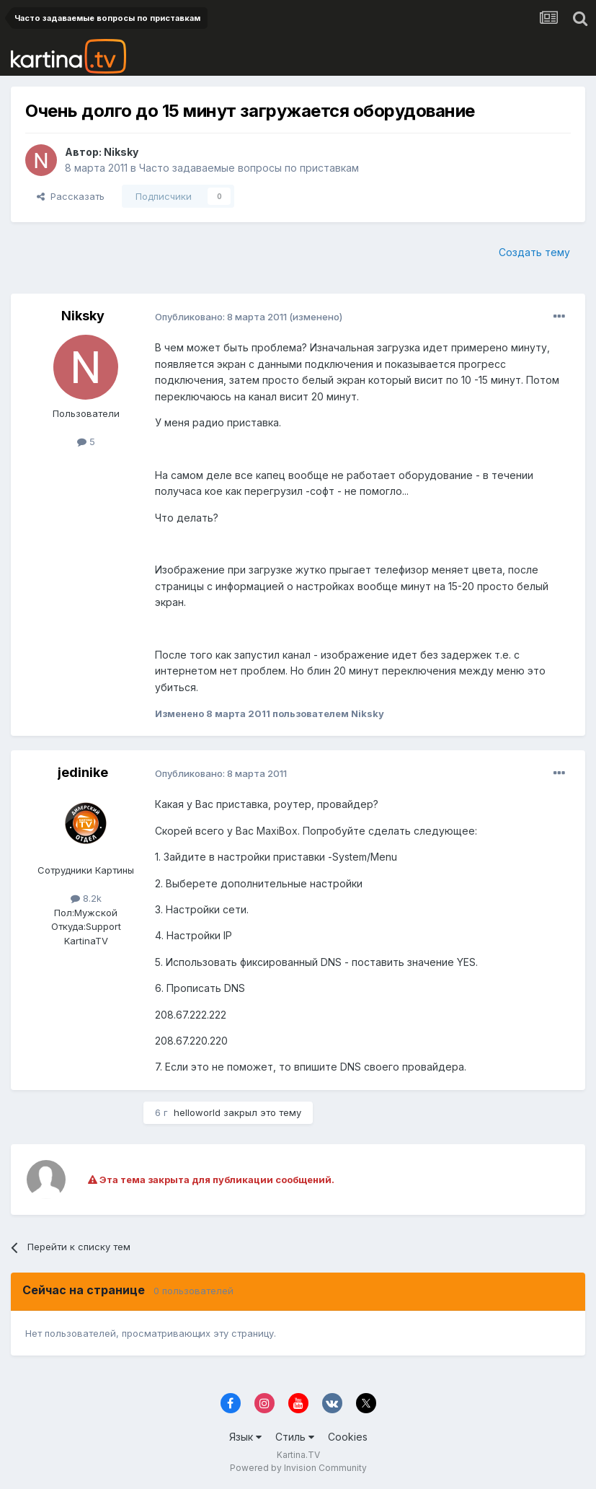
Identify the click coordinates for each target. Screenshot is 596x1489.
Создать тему (534, 252)
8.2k (86, 898)
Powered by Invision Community (298, 1467)
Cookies (348, 1437)
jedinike (83, 772)
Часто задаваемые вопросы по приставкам (249, 168)
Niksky (121, 152)
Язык (245, 1437)
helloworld (197, 1112)
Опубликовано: (221, 316)
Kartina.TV (298, 1454)
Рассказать (70, 196)
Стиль (294, 1437)
